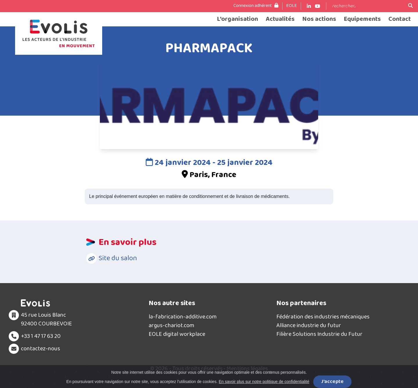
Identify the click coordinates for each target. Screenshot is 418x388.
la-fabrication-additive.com (183, 316)
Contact (399, 19)
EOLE (291, 5)
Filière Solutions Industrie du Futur (319, 334)
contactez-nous (40, 348)
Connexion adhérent (255, 5)
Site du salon (118, 258)
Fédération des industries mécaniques (323, 316)
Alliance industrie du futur (308, 325)
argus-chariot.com (171, 325)
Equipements (362, 19)
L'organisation (237, 19)
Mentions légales (247, 368)
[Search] (367, 6)
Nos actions (319, 19)
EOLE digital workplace (177, 334)
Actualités (280, 19)
